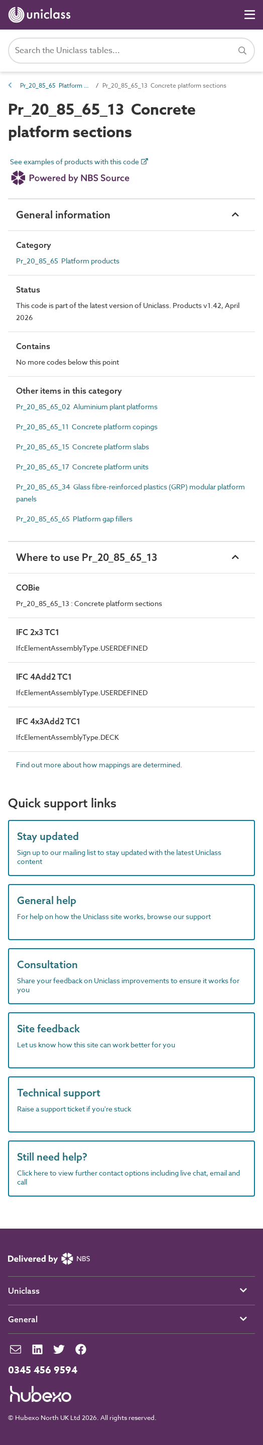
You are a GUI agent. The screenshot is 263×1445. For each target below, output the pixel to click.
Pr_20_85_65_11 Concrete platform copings (87, 426)
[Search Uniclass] (131, 51)
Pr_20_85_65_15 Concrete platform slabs (82, 446)
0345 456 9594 (42, 1370)
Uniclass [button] (24, 1291)
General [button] (23, 1319)
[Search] (242, 51)
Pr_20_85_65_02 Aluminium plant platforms (87, 406)
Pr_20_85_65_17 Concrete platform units (82, 466)
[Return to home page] (41, 15)
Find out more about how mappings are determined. (99, 764)
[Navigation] (249, 15)
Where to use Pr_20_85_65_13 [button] (86, 557)
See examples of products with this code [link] (79, 174)
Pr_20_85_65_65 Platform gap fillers (74, 518)
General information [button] (63, 214)
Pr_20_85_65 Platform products (55, 85)
